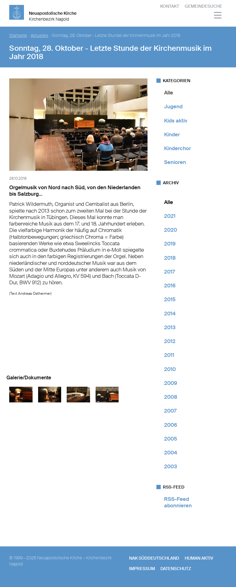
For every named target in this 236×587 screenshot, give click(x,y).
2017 (169, 271)
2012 (169, 341)
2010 (170, 369)
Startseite (18, 35)
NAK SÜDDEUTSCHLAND (154, 558)
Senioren (175, 162)
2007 (170, 410)
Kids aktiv (175, 120)
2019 (169, 243)
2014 (170, 313)
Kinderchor (177, 148)
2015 (169, 299)
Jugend (173, 106)
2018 (170, 257)
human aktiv (199, 558)
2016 (169, 285)
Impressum (142, 568)
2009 (170, 383)
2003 (170, 466)
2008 (170, 396)
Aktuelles (39, 35)
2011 (169, 355)
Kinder (172, 134)
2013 (169, 327)
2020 (170, 229)
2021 (169, 216)
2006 (170, 424)
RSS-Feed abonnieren (178, 502)
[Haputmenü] (218, 16)
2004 (170, 452)
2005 (170, 438)
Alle (168, 92)
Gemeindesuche (203, 6)
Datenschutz (175, 568)
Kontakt (169, 6)
